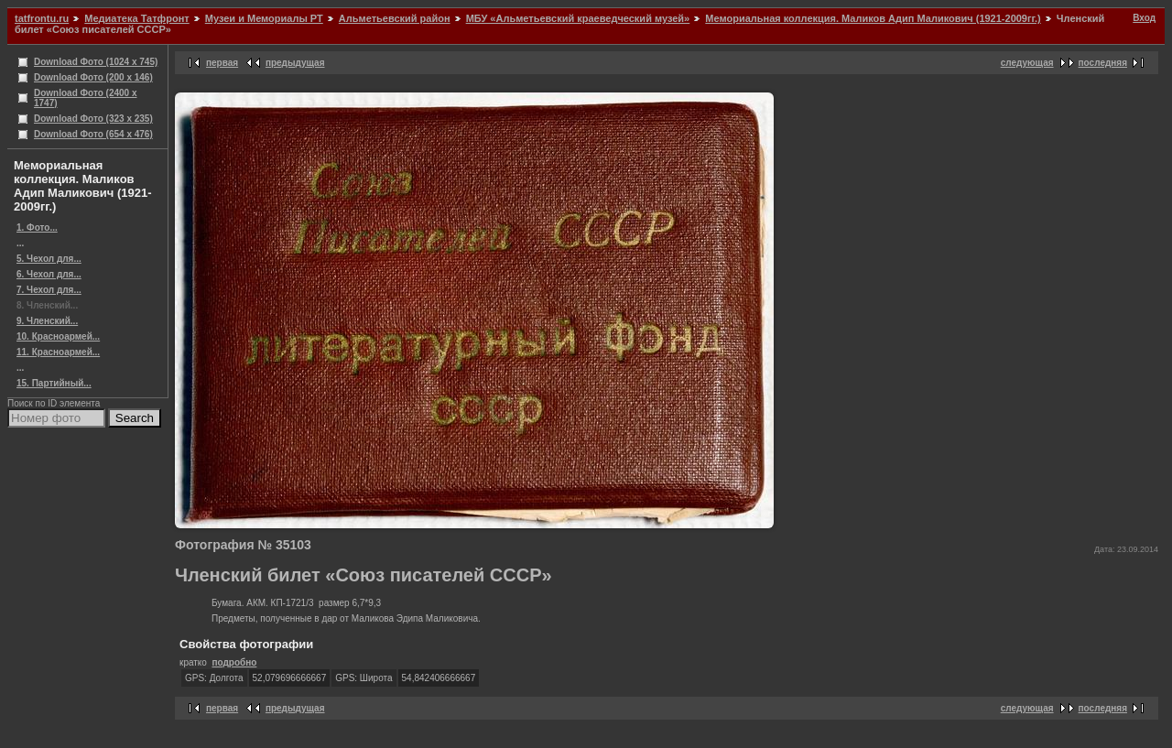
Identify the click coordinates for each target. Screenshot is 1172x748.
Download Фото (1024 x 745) (95, 62)
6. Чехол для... (48, 274)
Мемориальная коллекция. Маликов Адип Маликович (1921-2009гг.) (872, 18)
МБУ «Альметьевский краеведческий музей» (578, 18)
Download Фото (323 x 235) (93, 119)
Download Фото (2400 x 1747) (85, 98)
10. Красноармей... (58, 336)
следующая (1027, 63)
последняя (1103, 63)
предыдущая (295, 63)
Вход (1144, 18)
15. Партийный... (54, 383)
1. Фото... (37, 227)
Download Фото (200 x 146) (93, 77)
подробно (234, 662)
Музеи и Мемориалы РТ (264, 18)
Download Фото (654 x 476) (93, 134)
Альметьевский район (394, 18)
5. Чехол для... (48, 259)
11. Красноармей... (58, 352)
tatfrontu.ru (42, 18)
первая (222, 63)
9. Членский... (47, 321)
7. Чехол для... (48, 290)
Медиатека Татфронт (136, 18)
